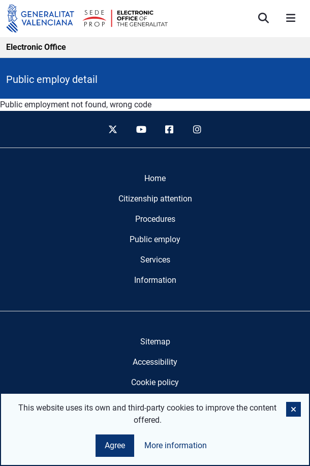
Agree (115, 445)
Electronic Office (36, 47)
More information (175, 445)
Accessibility (155, 362)
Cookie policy (155, 382)
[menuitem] (155, 178)
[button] (293, 409)
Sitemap (155, 341)
